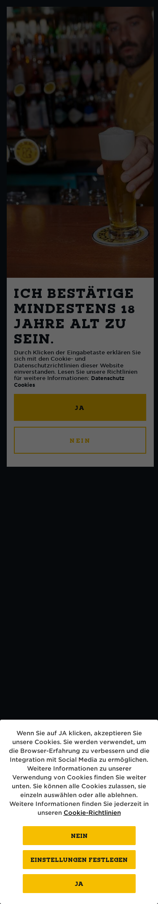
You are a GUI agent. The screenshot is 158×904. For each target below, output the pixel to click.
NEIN (80, 440)
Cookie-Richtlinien (92, 812)
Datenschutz (107, 378)
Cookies (24, 384)
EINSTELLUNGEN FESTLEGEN (79, 859)
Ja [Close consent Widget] (79, 883)
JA (80, 407)
